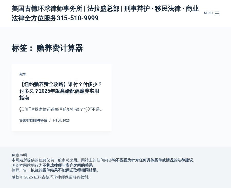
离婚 (22, 74)
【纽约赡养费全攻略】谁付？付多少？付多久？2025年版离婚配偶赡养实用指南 (61, 91)
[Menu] (211, 13)
